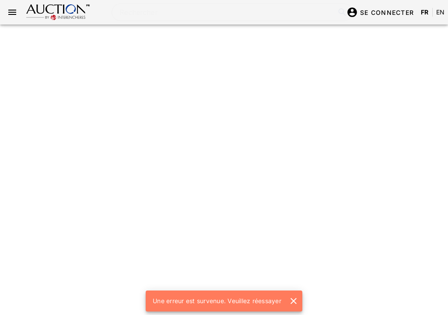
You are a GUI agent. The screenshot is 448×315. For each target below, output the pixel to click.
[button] (293, 301)
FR (425, 12)
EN (440, 12)
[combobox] (218, 12)
